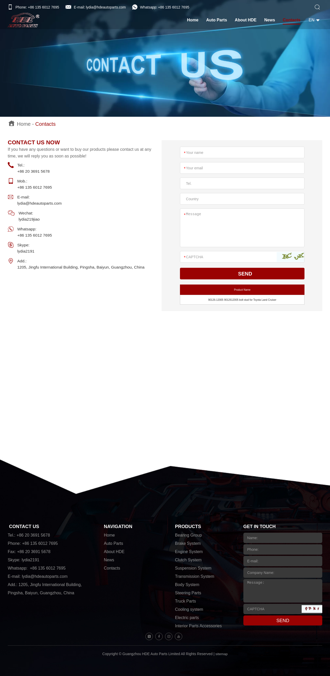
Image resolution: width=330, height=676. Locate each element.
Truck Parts (185, 601)
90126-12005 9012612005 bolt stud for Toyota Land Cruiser (242, 299)
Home (194, 20)
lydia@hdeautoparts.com (106, 7)
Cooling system (189, 609)
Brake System (188, 543)
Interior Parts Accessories (198, 626)
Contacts (293, 20)
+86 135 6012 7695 (173, 7)
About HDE (247, 20)
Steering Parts (188, 593)
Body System (187, 584)
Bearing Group (188, 535)
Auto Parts (218, 20)
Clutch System (188, 560)
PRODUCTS (188, 526)
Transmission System (194, 576)
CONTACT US (24, 526)
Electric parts (187, 617)
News (271, 20)
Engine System (189, 551)
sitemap (221, 654)
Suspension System (193, 568)
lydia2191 (27, 251)
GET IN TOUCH (260, 526)
